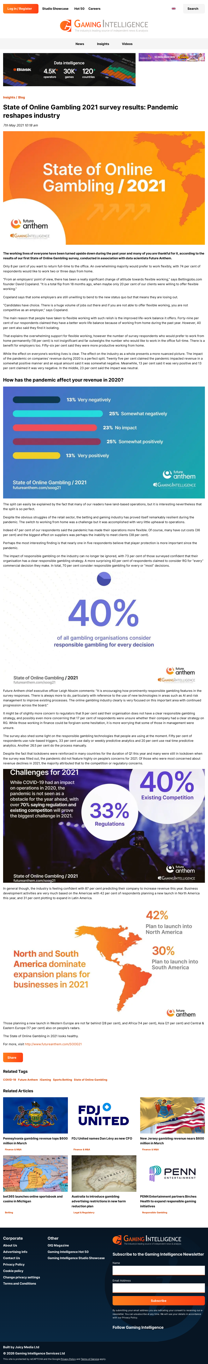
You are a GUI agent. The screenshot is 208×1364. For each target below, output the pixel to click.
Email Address (122, 1280)
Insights (9, 97)
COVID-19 (9, 1079)
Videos (127, 44)
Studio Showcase (55, 9)
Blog (21, 97)
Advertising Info (15, 1252)
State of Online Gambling (90, 1079)
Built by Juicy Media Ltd (21, 1347)
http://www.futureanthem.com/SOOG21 (53, 1044)
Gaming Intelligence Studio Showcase (76, 1258)
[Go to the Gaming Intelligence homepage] (104, 26)
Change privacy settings (21, 1277)
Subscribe (158, 1301)
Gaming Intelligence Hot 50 (68, 1252)
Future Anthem (28, 1079)
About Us (10, 1245)
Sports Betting (62, 1079)
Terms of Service (90, 1359)
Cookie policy (13, 1271)
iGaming (45, 1079)
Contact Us (11, 1258)
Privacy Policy (14, 1264)
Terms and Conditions (19, 1283)
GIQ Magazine (58, 1245)
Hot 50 (79, 9)
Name (116, 1263)
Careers (94, 9)
